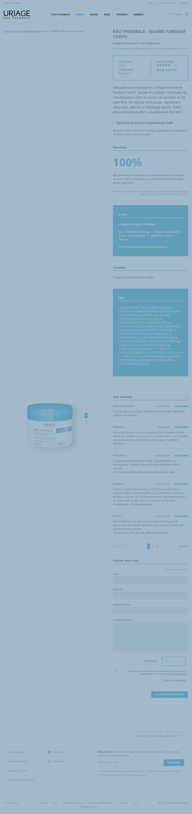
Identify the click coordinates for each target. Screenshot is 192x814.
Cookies (122, 803)
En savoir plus (178, 674)
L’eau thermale (60, 14)
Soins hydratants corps (31, 31)
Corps (80, 14)
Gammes (139, 14)
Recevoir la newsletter (173, 680)
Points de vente (167, 3)
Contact (184, 3)
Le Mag (150, 3)
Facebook (55, 752)
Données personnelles (100, 803)
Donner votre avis (166, 70)
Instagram (55, 761)
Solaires (122, 14)
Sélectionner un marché (173, 802)
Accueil (7, 31)
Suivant (183, 546)
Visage (94, 14)
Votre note (151, 661)
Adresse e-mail (122, 605)
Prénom (118, 589)
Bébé (107, 14)
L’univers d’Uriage (13, 3)
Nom (116, 574)
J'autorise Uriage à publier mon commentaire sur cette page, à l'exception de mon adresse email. (150, 672)
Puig (136, 803)
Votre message (122, 620)
